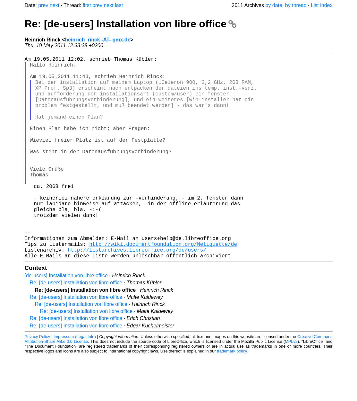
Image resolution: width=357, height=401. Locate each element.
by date (273, 5)
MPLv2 (291, 386)
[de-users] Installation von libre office (66, 320)
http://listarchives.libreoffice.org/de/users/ (137, 293)
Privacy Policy (37, 381)
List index (322, 5)
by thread (296, 5)
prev (43, 5)
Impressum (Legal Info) (75, 381)
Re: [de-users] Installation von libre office (130, 24)
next (54, 5)
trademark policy (232, 396)
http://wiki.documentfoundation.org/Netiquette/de (163, 286)
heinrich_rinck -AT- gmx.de (97, 39)
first (87, 5)
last (119, 5)
